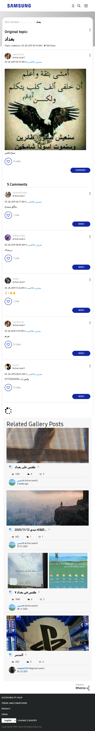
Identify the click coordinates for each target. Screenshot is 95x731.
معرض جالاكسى (34, 62)
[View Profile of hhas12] (16, 365)
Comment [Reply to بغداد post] (80, 170)
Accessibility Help (12, 697)
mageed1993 (23, 668)
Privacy (6, 708)
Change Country (27, 720)
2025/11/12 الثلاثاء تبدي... (30, 529)
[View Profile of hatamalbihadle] (20, 193)
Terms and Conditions (14, 703)
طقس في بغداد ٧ (25, 592)
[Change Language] (9, 720)
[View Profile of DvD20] (16, 279)
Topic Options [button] (84, 30)
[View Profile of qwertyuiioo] (18, 54)
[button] (85, 55)
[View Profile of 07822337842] (19, 236)
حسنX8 (20, 480)
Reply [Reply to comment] (81, 224)
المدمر (19, 655)
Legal (5, 714)
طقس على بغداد (25, 467)
